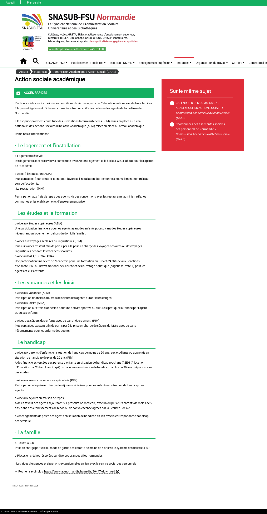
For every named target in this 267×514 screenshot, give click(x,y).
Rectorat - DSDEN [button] (121, 63)
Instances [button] (183, 63)
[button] (35, 61)
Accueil (10, 2)
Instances (40, 72)
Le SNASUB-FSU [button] (54, 63)
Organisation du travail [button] (210, 63)
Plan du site (34, 2)
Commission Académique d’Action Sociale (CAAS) (84, 72)
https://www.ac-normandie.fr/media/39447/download (79, 471)
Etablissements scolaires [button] (87, 63)
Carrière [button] (237, 63)
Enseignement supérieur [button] (154, 63)
